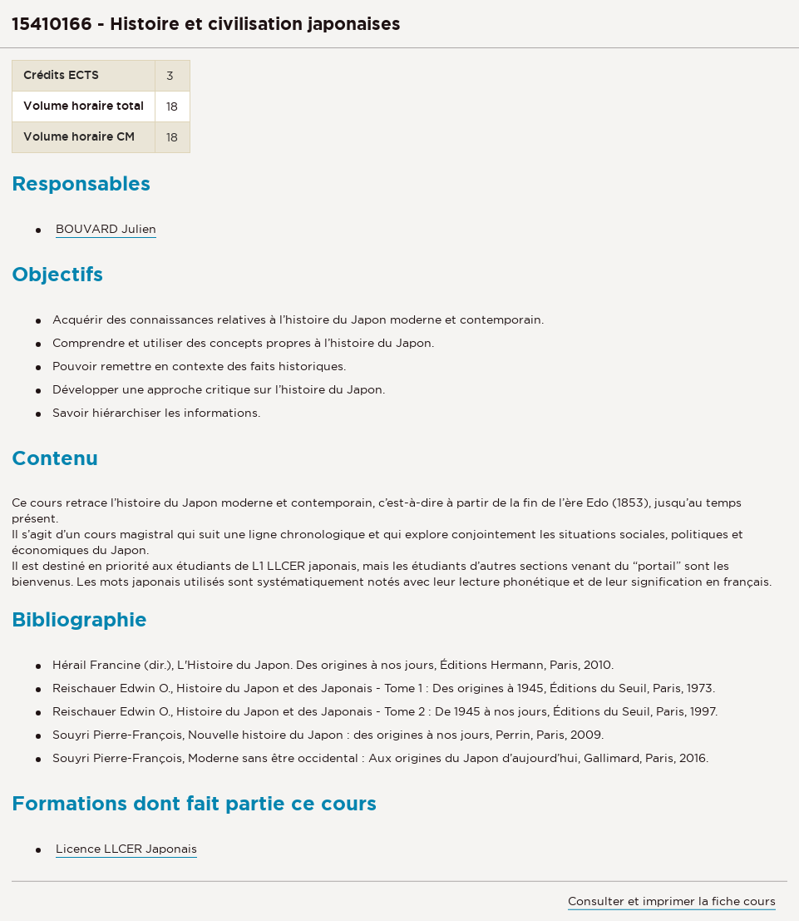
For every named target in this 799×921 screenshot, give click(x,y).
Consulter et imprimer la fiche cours (672, 901)
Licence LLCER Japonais (126, 848)
